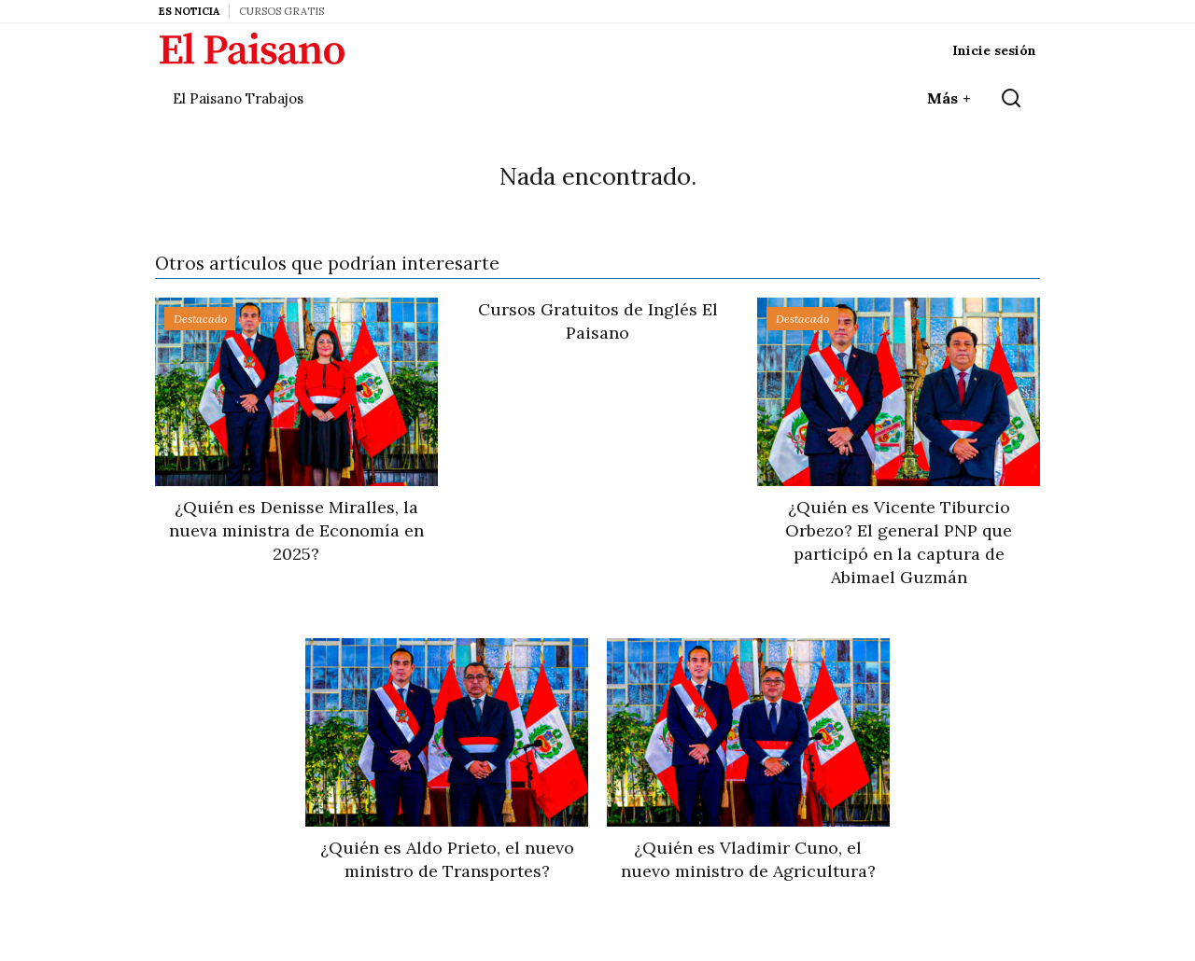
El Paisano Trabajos (238, 98)
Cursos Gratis (281, 11)
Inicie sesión (994, 50)
